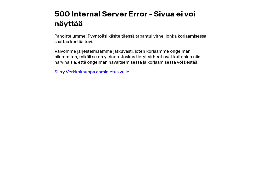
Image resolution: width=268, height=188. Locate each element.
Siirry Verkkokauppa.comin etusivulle (91, 72)
